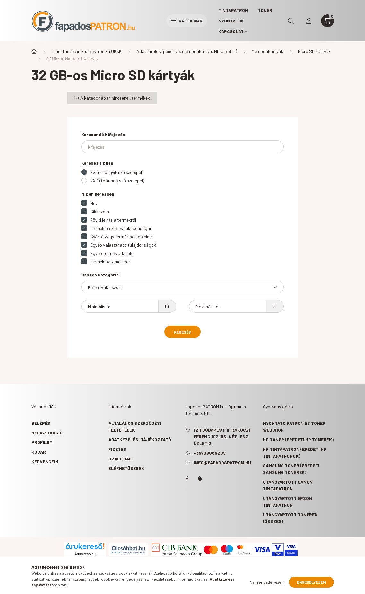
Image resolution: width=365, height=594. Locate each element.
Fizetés (117, 449)
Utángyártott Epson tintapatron (287, 501)
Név (94, 203)
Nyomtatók (231, 20)
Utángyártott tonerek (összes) (290, 518)
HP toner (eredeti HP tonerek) (298, 439)
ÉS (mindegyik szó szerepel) (116, 172)
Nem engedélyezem (267, 582)
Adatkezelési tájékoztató (140, 439)
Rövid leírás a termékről (113, 220)
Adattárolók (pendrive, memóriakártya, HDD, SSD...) (186, 51)
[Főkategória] (34, 51)
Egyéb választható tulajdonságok (123, 245)
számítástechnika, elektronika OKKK (86, 51)
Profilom (42, 442)
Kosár (38, 452)
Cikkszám (99, 211)
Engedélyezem (311, 582)
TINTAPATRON (233, 10)
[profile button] (308, 20)
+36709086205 (210, 453)
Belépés (40, 423)
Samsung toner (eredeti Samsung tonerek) (291, 469)
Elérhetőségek (126, 468)
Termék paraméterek (110, 261)
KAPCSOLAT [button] (231, 31)
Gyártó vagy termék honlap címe (121, 236)
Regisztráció (47, 432)
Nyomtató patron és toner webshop (294, 426)
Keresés (182, 332)
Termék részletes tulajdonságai (120, 228)
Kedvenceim (44, 461)
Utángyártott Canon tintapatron (288, 485)
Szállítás (120, 458)
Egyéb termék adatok (111, 253)
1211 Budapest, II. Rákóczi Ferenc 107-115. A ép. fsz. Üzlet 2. (222, 436)
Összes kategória (100, 274)
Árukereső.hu (84, 554)
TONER (265, 10)
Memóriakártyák (267, 51)
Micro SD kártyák (314, 51)
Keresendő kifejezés (103, 134)
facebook (187, 478)
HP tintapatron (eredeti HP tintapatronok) (294, 452)
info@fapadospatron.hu (222, 462)
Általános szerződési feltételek (135, 426)
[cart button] (327, 20)
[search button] (290, 20)
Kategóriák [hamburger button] (186, 20)
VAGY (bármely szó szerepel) (117, 180)
